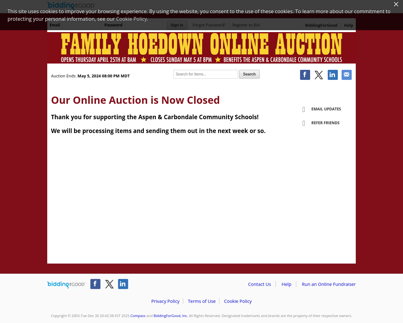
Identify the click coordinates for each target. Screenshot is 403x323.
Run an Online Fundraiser (329, 284)
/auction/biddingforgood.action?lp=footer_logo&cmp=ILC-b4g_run (66, 285)
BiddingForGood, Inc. (171, 315)
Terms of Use (202, 301)
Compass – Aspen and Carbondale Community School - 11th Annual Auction (201, 48)
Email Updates (319, 109)
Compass (137, 315)
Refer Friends (318, 123)
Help (286, 284)
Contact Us (259, 284)
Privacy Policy (165, 301)
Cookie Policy (238, 301)
